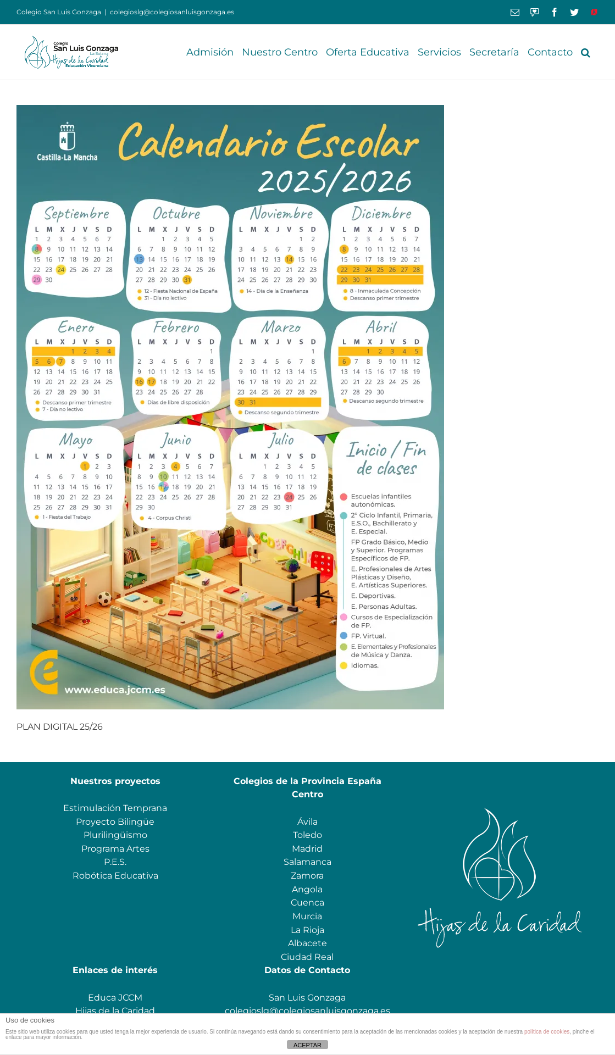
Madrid (307, 848)
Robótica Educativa (115, 875)
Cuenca (307, 902)
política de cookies (546, 1032)
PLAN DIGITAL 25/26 (59, 726)
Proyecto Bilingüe (115, 822)
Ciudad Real (307, 957)
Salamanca (307, 862)
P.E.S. (115, 862)
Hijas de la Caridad (115, 1011)
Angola (307, 889)
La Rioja (307, 930)
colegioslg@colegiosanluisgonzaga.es (172, 12)
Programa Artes (115, 848)
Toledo (307, 835)
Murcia (307, 916)
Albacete (307, 943)
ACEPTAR (307, 1045)
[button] (585, 52)
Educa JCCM (115, 997)
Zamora (307, 875)
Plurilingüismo (115, 835)
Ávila (307, 822)
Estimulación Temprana (115, 808)
